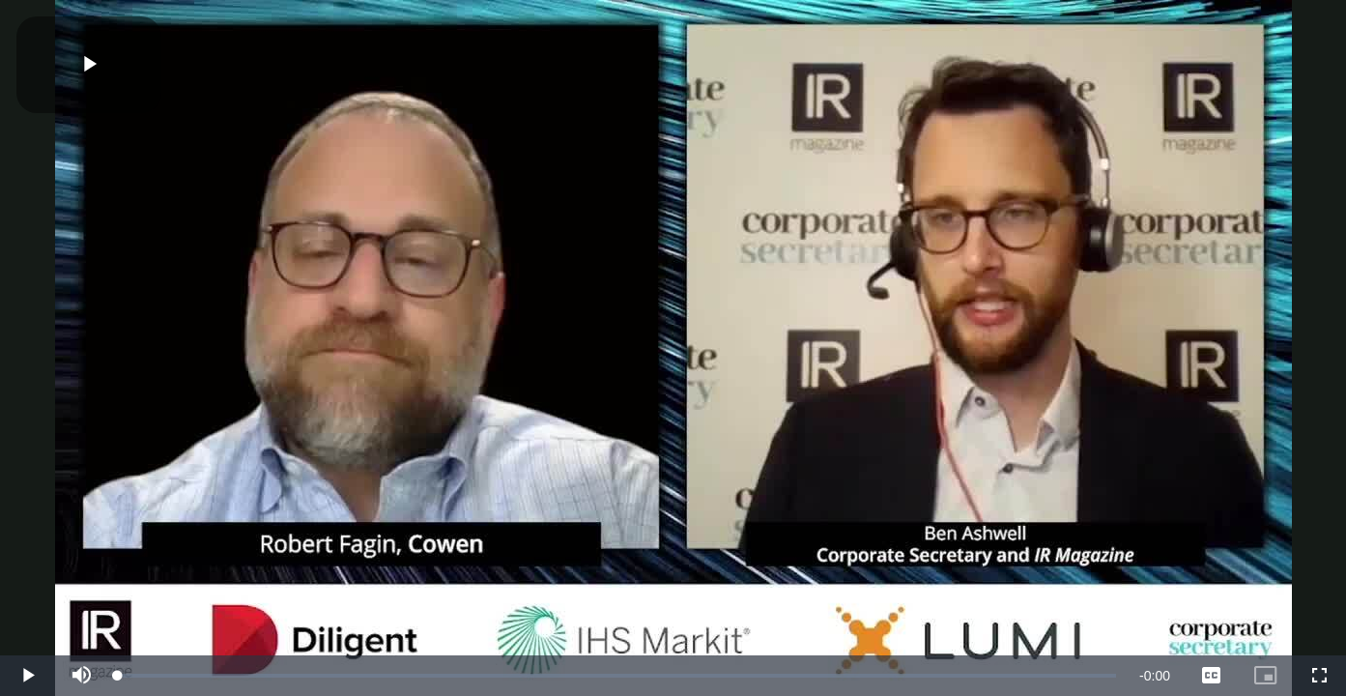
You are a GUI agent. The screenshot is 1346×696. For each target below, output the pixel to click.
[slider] (617, 676)
